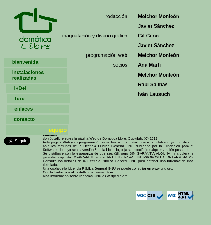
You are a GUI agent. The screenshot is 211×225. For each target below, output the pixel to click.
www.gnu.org (162, 168)
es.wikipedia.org (114, 176)
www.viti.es (105, 172)
